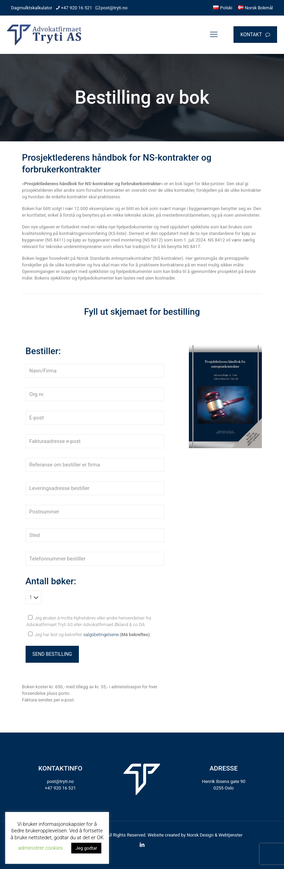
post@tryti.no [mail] (114, 7)
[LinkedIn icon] (142, 845)
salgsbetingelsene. (101, 634)
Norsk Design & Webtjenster (214, 835)
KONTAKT (255, 35)
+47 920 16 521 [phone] (76, 7)
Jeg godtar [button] (86, 848)
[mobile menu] (214, 34)
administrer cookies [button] (40, 848)
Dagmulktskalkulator (31, 7)
